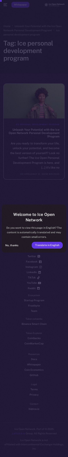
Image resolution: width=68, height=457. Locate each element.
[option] (56, 445)
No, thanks (11, 245)
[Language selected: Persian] (30, 449)
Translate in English (47, 245)
